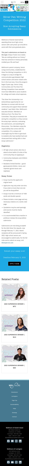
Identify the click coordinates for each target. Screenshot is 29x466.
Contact (14, 416)
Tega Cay (14, 400)
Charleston (14, 392)
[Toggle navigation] (26, 2)
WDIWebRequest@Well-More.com (14, 437)
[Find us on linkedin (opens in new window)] (20, 441)
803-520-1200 (18, 455)
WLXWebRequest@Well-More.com (14, 459)
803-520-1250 (16, 457)
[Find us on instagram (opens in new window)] (16, 441)
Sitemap (14, 412)
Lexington (15, 396)
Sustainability (14, 404)
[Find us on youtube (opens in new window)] (12, 441)
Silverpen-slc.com (7, 243)
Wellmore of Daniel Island (14, 428)
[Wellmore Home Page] (14, 386)
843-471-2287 (16, 435)
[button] (2, 2)
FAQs (14, 408)
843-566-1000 (18, 433)
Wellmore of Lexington (14, 449)
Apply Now (14, 264)
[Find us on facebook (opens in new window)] (8, 441)
